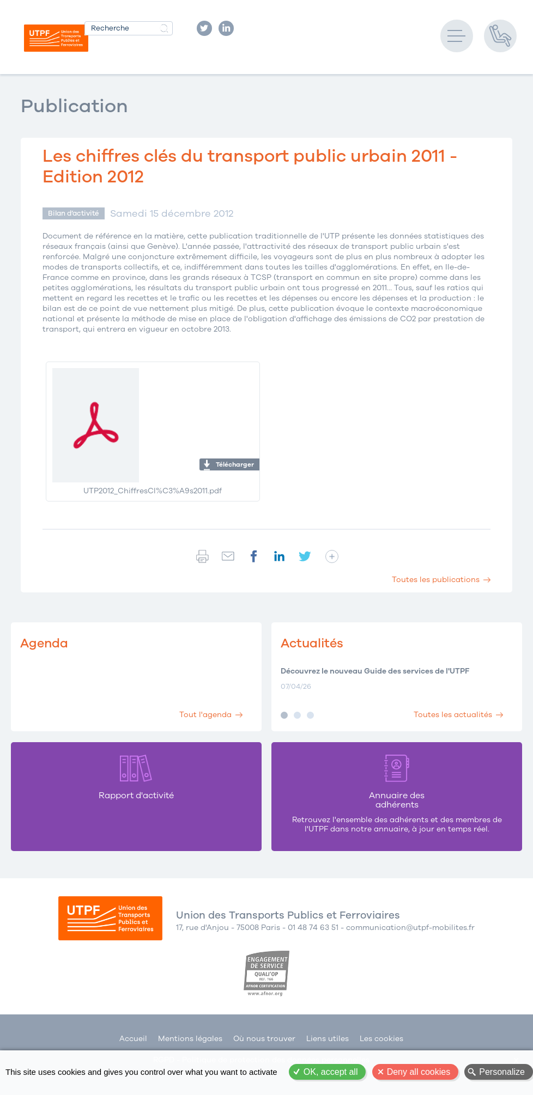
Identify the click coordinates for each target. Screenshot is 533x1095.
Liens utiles (327, 1038)
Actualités (312, 643)
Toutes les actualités (453, 715)
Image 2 (297, 715)
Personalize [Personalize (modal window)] (502, 1071)
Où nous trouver (264, 1038)
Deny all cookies (419, 1071)
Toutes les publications (436, 580)
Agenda (44, 643)
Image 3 (310, 715)
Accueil (133, 1038)
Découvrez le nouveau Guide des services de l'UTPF (375, 671)
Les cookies (381, 1038)
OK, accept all (331, 1071)
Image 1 (284, 715)
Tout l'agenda (205, 715)
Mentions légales (190, 1038)
